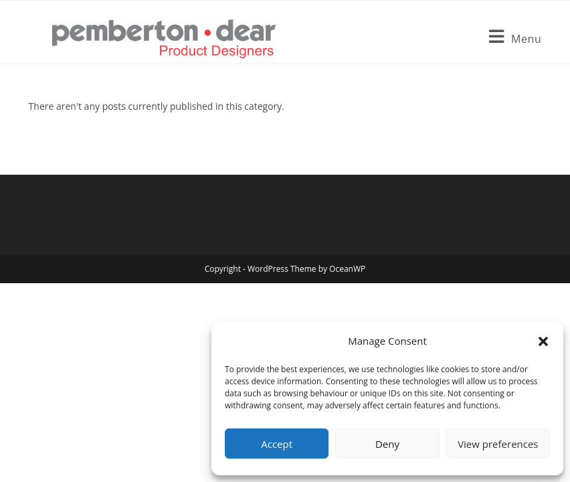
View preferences (498, 444)
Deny (387, 444)
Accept (276, 444)
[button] (543, 341)
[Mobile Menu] (515, 38)
